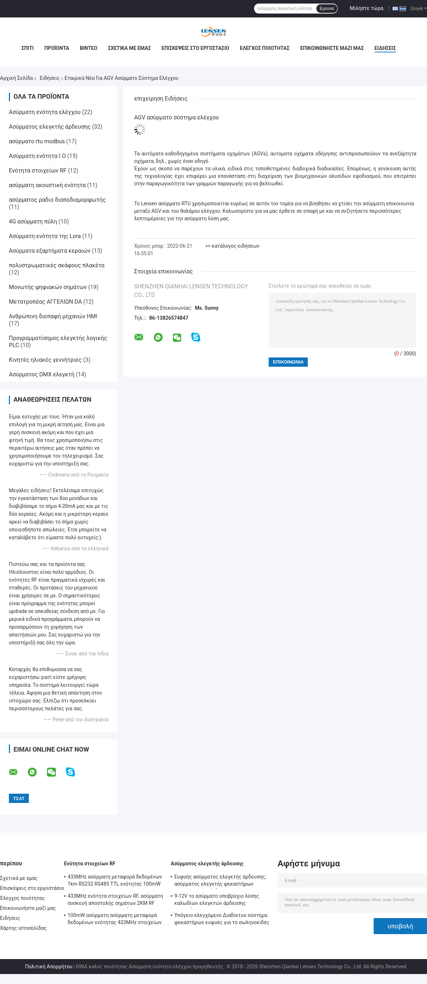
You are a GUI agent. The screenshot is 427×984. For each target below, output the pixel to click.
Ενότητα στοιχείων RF (38, 170)
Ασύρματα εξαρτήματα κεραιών (49, 250)
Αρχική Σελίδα (16, 78)
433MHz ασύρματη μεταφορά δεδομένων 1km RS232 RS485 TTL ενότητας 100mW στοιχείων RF (115, 881)
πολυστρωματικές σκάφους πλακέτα (57, 265)
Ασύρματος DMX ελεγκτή (41, 374)
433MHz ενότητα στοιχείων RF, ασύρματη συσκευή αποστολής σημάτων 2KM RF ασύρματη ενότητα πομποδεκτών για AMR (115, 900)
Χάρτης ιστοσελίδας (23, 928)
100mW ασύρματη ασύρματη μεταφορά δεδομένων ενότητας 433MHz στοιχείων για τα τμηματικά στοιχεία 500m (115, 919)
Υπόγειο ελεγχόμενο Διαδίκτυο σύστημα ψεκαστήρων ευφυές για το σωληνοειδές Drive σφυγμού (221, 919)
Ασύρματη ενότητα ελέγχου (45, 112)
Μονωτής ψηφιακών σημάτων (48, 287)
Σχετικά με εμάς (129, 48)
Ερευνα (327, 8)
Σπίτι (27, 48)
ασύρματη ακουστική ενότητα (47, 185)
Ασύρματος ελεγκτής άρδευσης (50, 126)
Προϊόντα (56, 48)
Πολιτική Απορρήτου (48, 966)
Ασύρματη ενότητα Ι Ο (37, 156)
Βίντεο (88, 48)
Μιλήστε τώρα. (367, 8)
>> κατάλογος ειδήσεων (232, 246)
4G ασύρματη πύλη (33, 221)
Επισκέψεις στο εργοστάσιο (195, 48)
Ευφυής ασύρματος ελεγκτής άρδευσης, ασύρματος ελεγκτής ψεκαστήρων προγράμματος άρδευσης (220, 881)
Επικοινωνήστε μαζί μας (332, 48)
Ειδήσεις (385, 48)
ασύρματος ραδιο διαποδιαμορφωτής (57, 199)
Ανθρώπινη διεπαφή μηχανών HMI (53, 316)
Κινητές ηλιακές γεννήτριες (45, 359)
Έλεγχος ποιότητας (264, 48)
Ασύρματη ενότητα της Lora (45, 236)
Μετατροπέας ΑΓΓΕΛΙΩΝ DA (45, 301)
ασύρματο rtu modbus (37, 141)
